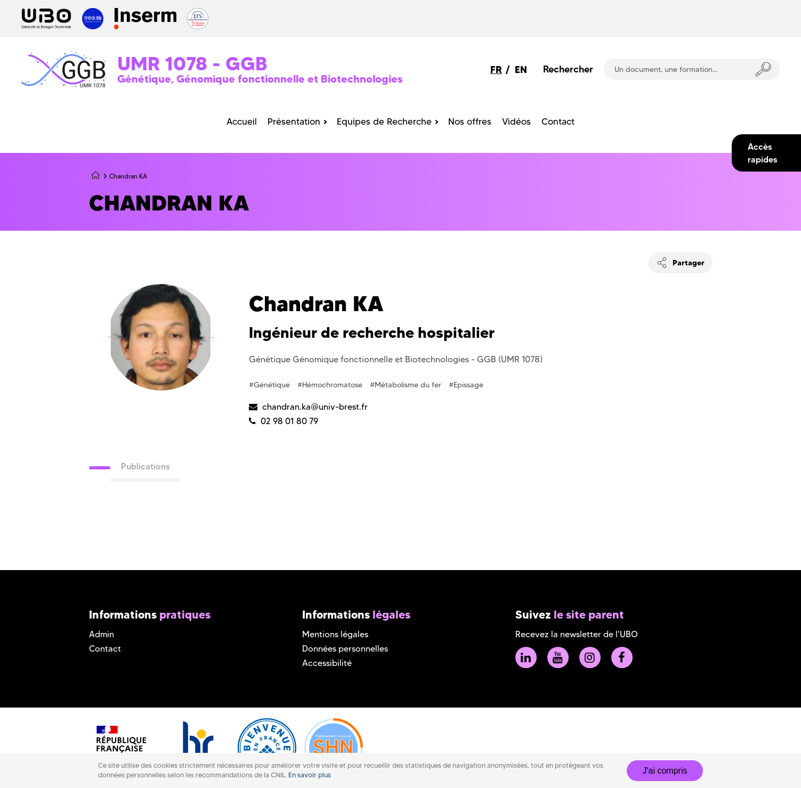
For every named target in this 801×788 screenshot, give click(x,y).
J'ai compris (665, 770)
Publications (145, 466)
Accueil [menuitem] (241, 121)
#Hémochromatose (331, 384)
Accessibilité (327, 663)
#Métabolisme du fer (406, 384)
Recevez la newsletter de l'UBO (576, 634)
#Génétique (270, 384)
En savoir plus (309, 775)
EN (521, 69)
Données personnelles (345, 649)
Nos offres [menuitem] (469, 121)
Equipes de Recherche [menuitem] (384, 121)
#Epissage (466, 384)
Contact (105, 649)
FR (496, 69)
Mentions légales (335, 634)
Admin (101, 634)
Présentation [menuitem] (294, 121)
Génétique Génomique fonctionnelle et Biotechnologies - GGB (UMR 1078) (396, 359)
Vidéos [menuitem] (516, 121)
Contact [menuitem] (558, 121)
